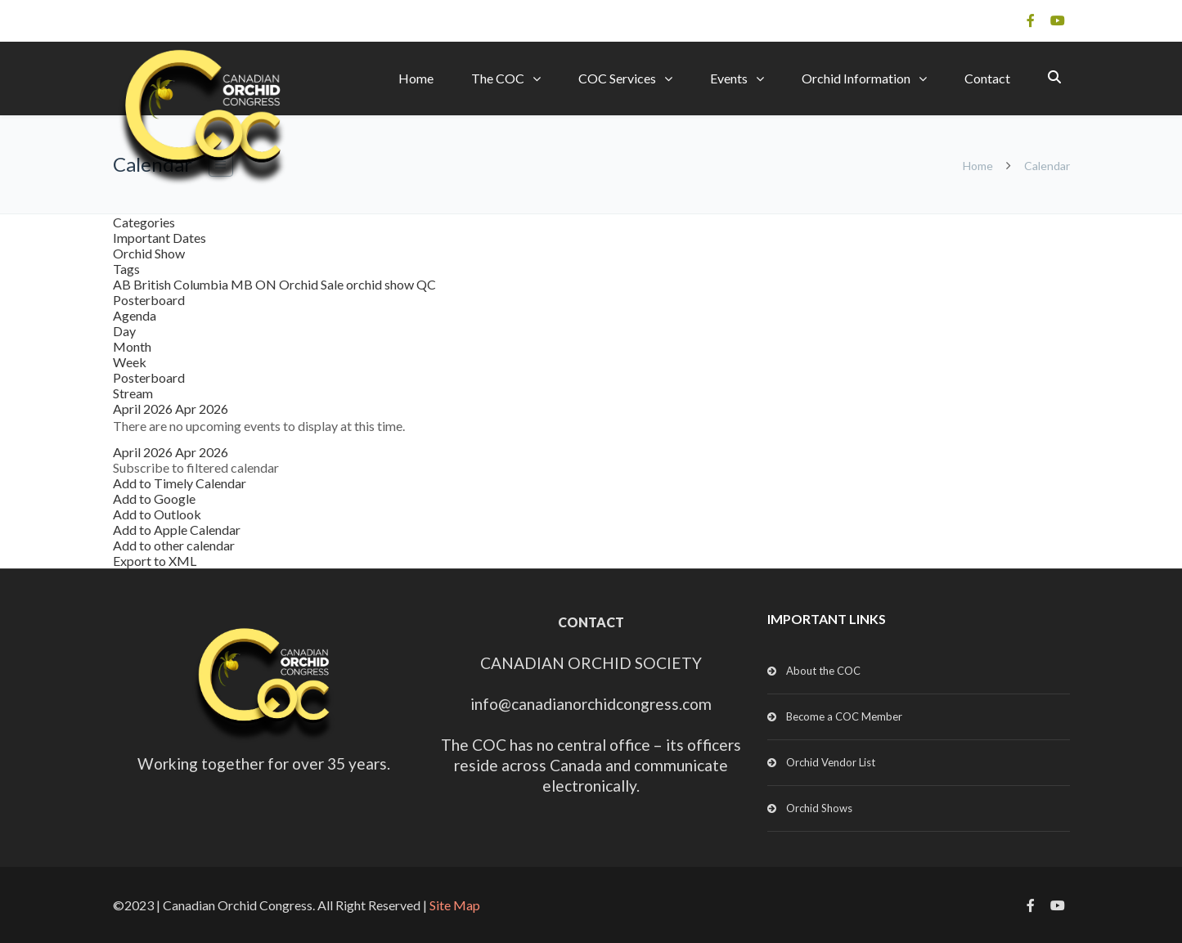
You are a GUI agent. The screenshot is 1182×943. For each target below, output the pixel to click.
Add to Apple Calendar (176, 529)
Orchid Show (149, 253)
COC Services (617, 78)
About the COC (823, 670)
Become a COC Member (844, 716)
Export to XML (154, 560)
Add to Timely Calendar (179, 483)
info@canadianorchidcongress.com (591, 703)
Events (729, 78)
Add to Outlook (157, 514)
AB (123, 284)
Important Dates (159, 237)
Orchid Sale (312, 284)
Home (416, 78)
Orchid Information (856, 78)
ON (267, 284)
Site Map (454, 905)
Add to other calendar (174, 545)
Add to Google (154, 498)
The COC (497, 78)
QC (426, 284)
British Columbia (182, 284)
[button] (196, 467)
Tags (126, 268)
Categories (144, 222)
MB (243, 284)
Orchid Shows (819, 808)
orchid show (381, 284)
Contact (987, 78)
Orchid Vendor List (830, 762)
